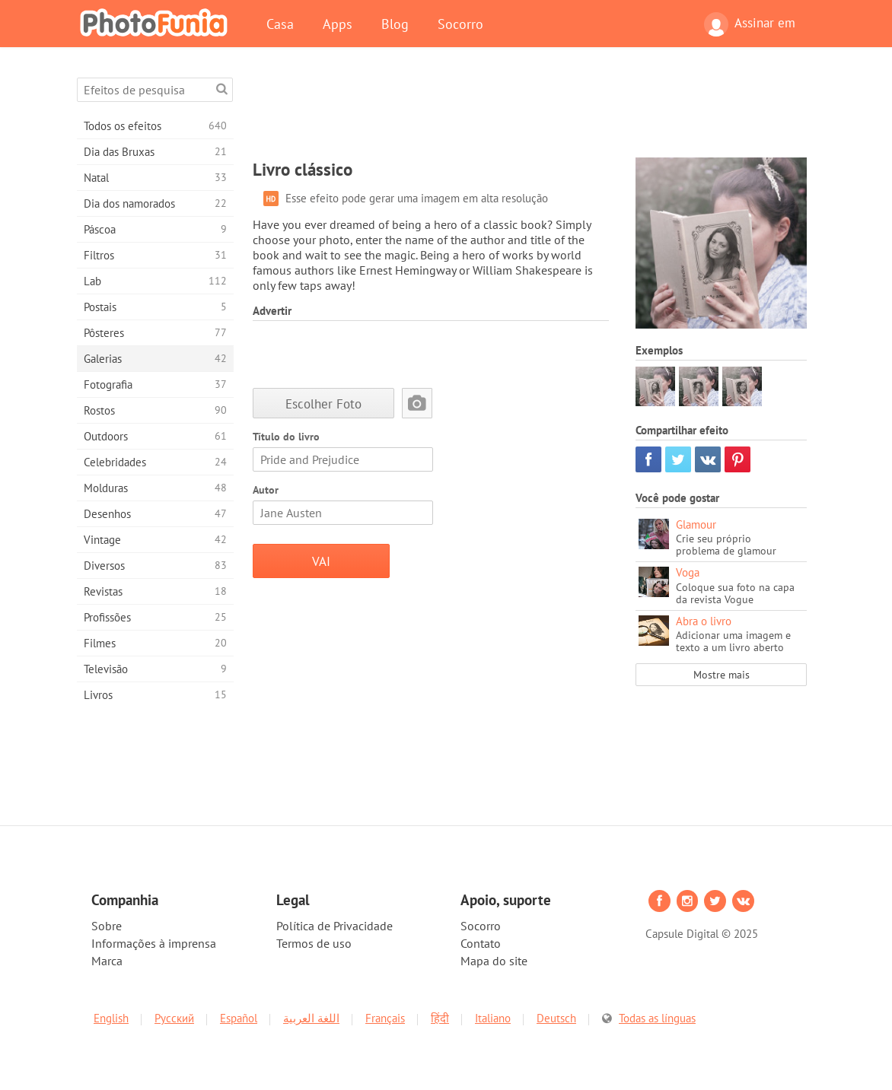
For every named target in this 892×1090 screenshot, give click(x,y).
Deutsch (556, 1018)
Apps (337, 23)
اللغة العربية (311, 1018)
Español (238, 1018)
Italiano (493, 1018)
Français (385, 1018)
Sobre (106, 925)
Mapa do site (493, 960)
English (111, 1018)
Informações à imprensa (153, 943)
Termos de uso (314, 943)
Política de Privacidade (334, 925)
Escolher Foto (323, 403)
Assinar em (749, 24)
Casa (280, 23)
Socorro (460, 23)
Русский (174, 1018)
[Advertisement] (530, 112)
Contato (480, 943)
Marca (107, 960)
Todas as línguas (657, 1018)
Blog (395, 23)
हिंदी (440, 1018)
